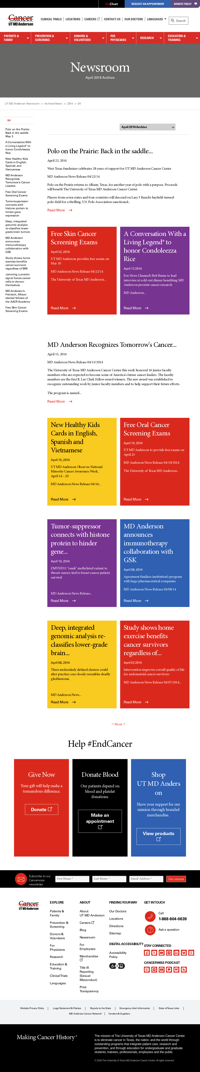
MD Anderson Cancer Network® (85, 1013)
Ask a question (166, 931)
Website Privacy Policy (32, 1008)
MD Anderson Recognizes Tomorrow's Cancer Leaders (17, 181)
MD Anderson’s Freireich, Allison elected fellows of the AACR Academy (17, 296)
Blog (83, 930)
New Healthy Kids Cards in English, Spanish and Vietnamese (16, 164)
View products (158, 836)
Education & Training (177, 38)
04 (8, 120)
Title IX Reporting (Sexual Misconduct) (88, 974)
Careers (92, 19)
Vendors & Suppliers (119, 1013)
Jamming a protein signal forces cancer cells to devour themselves (17, 280)
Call (171, 916)
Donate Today (185, 3)
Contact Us (112, 19)
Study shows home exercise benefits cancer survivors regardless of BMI (17, 263)
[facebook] (147, 953)
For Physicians (118, 38)
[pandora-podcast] (169, 970)
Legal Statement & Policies (67, 1008)
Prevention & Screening (44, 38)
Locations (116, 919)
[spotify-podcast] (154, 970)
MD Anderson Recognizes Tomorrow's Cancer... (111, 345)
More (118, 724)
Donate (41, 809)
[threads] (191, 953)
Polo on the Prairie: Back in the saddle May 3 (17, 133)
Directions (116, 926)
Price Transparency (89, 989)
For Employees (87, 947)
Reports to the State (100, 1008)
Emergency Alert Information (135, 1008)
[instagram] (169, 953)
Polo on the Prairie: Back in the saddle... (100, 151)
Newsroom (87, 937)
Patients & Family (11, 38)
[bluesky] (184, 953)
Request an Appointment (147, 3)
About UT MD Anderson (92, 913)
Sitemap (115, 933)
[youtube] (161, 953)
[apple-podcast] (147, 970)
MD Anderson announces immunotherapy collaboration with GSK (17, 245)
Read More (59, 210)
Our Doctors (133, 19)
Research (147, 38)
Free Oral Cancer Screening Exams (16, 193)
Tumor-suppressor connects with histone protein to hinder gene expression (16, 208)
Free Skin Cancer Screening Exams (16, 309)
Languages (155, 19)
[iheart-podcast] (176, 970)
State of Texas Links (169, 1008)
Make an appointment (100, 820)
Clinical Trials (51, 19)
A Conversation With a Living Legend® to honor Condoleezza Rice (18, 148)
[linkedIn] (176, 953)
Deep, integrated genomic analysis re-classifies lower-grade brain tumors (17, 227)
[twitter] (154, 953)
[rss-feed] (184, 970)
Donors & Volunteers (82, 38)
